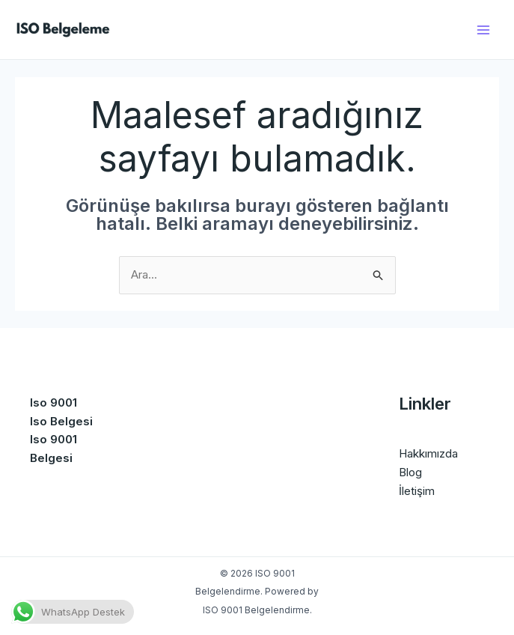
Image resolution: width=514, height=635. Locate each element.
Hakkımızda (428, 453)
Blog (410, 472)
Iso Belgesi (61, 421)
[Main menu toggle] (484, 29)
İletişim (417, 491)
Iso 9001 (53, 402)
